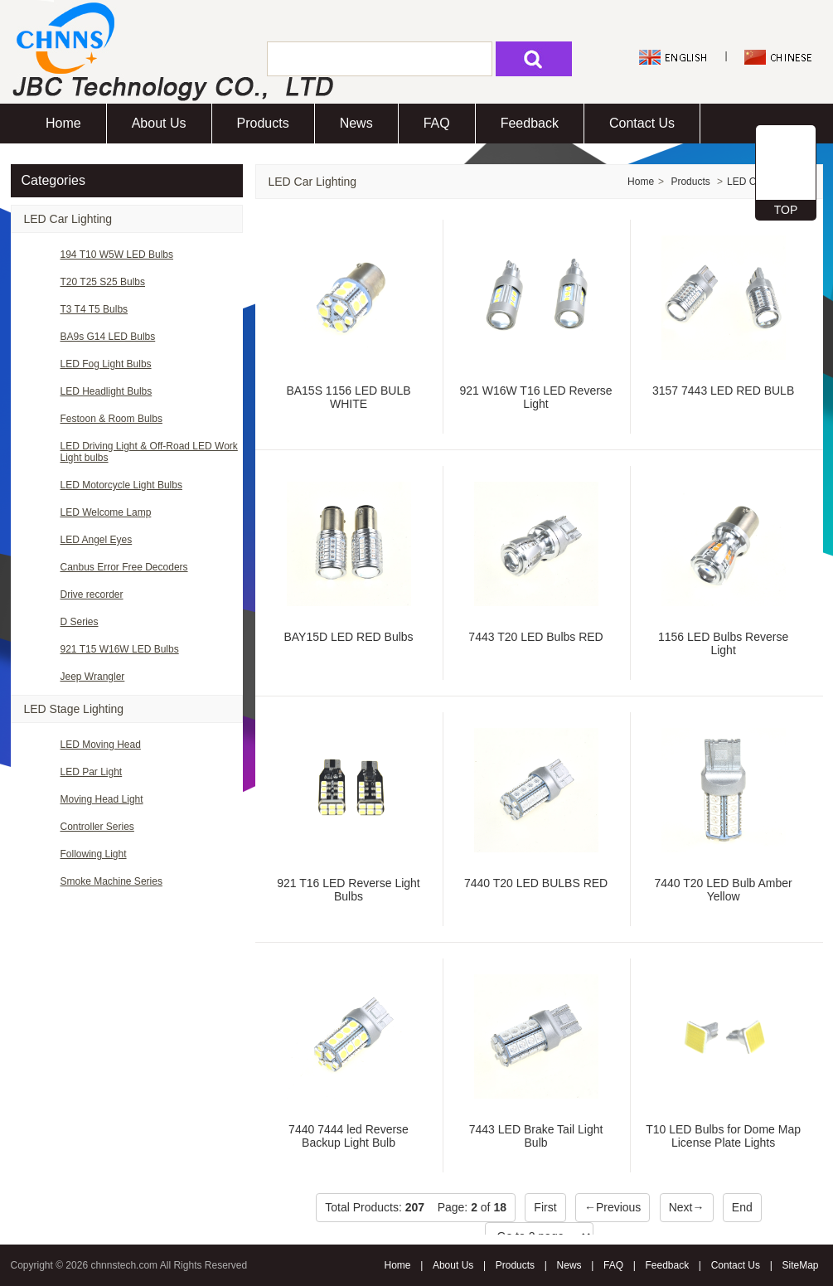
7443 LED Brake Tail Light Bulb (536, 1136)
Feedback (530, 123)
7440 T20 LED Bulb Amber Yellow (723, 889)
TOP (786, 209)
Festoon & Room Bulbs (111, 419)
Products (263, 123)
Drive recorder (92, 594)
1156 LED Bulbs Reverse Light (723, 643)
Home (63, 123)
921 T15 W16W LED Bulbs (120, 649)
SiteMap (800, 1265)
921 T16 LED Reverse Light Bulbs (348, 889)
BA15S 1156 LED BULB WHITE (348, 397)
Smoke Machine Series (111, 881)
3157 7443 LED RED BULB (723, 390)
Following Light (94, 854)
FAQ (437, 123)
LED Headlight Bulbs (107, 391)
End (742, 1207)
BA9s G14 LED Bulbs (108, 336)
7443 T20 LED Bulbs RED (535, 636)
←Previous (612, 1207)
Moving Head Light (102, 799)
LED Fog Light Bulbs (106, 364)
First (545, 1207)
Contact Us (642, 123)
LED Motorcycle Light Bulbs (121, 485)
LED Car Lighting (68, 219)
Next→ (687, 1207)
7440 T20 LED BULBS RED (536, 883)
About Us (159, 123)
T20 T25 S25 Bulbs (103, 282)
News (356, 123)
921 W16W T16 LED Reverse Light (535, 397)
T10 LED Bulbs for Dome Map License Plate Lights (723, 1136)
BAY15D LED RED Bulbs (348, 636)
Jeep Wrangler (93, 676)
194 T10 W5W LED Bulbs (117, 254)
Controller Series (97, 826)
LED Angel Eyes (97, 540)
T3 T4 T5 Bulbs (94, 309)
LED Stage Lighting (74, 709)
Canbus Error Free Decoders (124, 567)
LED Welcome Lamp (106, 512)
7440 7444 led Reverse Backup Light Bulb (348, 1136)
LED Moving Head (101, 744)
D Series (80, 622)
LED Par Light (92, 772)
